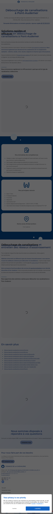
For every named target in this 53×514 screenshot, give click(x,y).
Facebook (39, 503)
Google (33, 503)
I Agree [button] (38, 508)
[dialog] (26, 503)
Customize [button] (14, 508)
